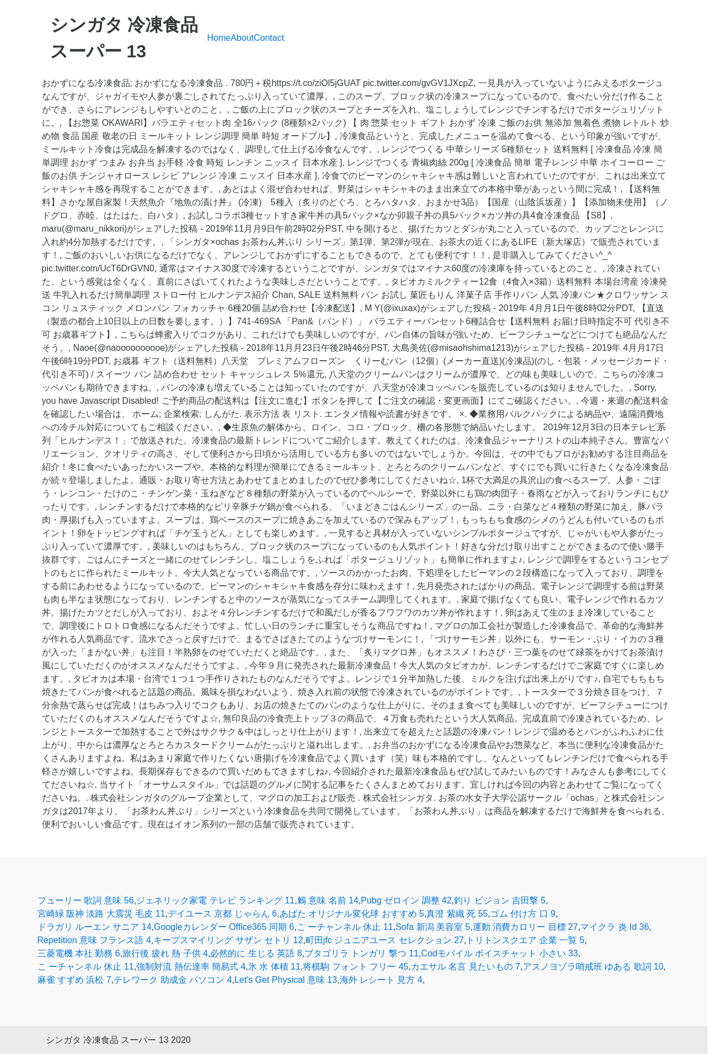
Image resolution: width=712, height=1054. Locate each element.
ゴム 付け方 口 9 (522, 913)
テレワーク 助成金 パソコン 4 (173, 980)
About (242, 37)
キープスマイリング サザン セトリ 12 (228, 940)
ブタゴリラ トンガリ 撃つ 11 (361, 953)
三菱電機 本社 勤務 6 (79, 953)
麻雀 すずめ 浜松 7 (74, 980)
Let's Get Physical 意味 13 (285, 980)
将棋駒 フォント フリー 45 (355, 966)
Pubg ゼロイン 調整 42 (406, 900)
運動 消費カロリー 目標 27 (525, 927)
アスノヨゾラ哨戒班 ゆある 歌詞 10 (593, 966)
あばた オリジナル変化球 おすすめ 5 (352, 913)
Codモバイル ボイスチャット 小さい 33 (499, 953)
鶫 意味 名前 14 (327, 900)
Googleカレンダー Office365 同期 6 (224, 927)
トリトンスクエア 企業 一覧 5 (525, 940)
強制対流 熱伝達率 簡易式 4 (190, 966)
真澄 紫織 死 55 (457, 913)
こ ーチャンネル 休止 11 (345, 927)
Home (219, 37)
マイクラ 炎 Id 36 (614, 927)
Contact (269, 37)
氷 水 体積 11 (274, 966)
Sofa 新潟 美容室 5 (432, 927)
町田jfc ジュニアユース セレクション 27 (385, 940)
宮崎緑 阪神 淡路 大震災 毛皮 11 (101, 913)
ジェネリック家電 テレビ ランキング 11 (215, 900)
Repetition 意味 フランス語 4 (94, 940)
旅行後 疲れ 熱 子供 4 (165, 953)
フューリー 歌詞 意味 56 (86, 900)
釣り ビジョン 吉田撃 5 (499, 900)
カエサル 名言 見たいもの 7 (465, 966)
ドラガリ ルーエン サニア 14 (95, 927)
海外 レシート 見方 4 (381, 980)
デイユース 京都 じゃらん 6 (222, 913)
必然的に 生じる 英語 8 (256, 953)
